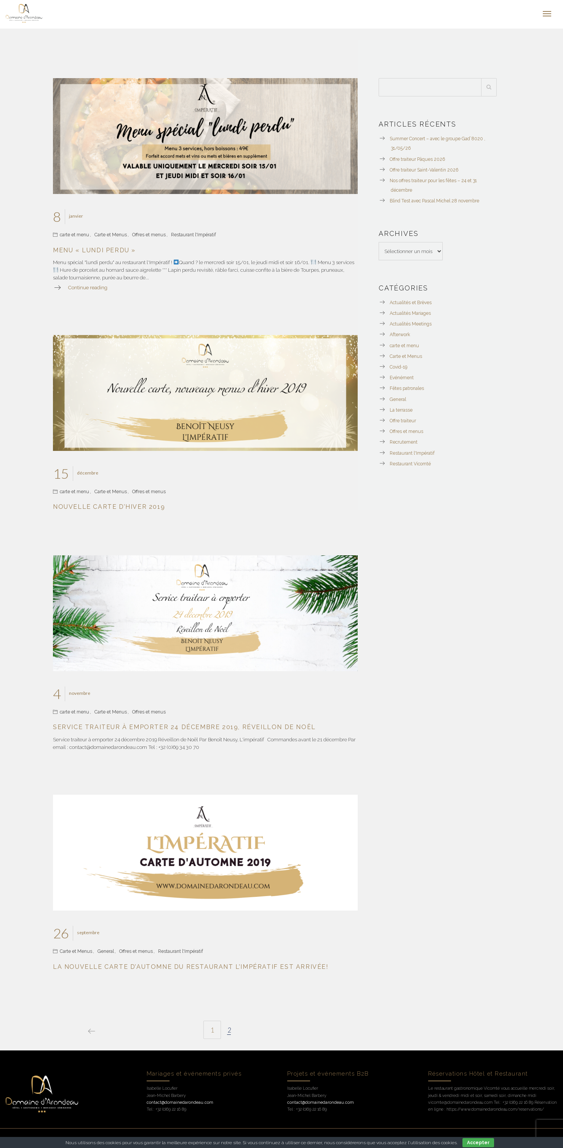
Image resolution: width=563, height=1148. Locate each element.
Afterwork (400, 334)
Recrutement (403, 442)
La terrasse (401, 410)
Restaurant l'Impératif (193, 234)
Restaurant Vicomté (410, 464)
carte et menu (74, 234)
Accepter (478, 1142)
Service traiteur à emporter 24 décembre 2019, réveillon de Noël (184, 727)
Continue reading (87, 287)
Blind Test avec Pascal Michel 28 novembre (434, 201)
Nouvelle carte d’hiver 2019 (109, 506)
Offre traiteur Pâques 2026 (417, 159)
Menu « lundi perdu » (94, 250)
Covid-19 (398, 367)
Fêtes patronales (407, 388)
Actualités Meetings (411, 324)
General (106, 951)
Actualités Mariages (410, 313)
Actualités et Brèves (411, 302)
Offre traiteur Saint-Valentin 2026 (424, 170)
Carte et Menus (110, 234)
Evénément (402, 377)
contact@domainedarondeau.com (180, 1102)
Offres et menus (149, 234)
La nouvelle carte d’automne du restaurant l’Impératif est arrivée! (190, 966)
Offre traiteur (403, 420)
